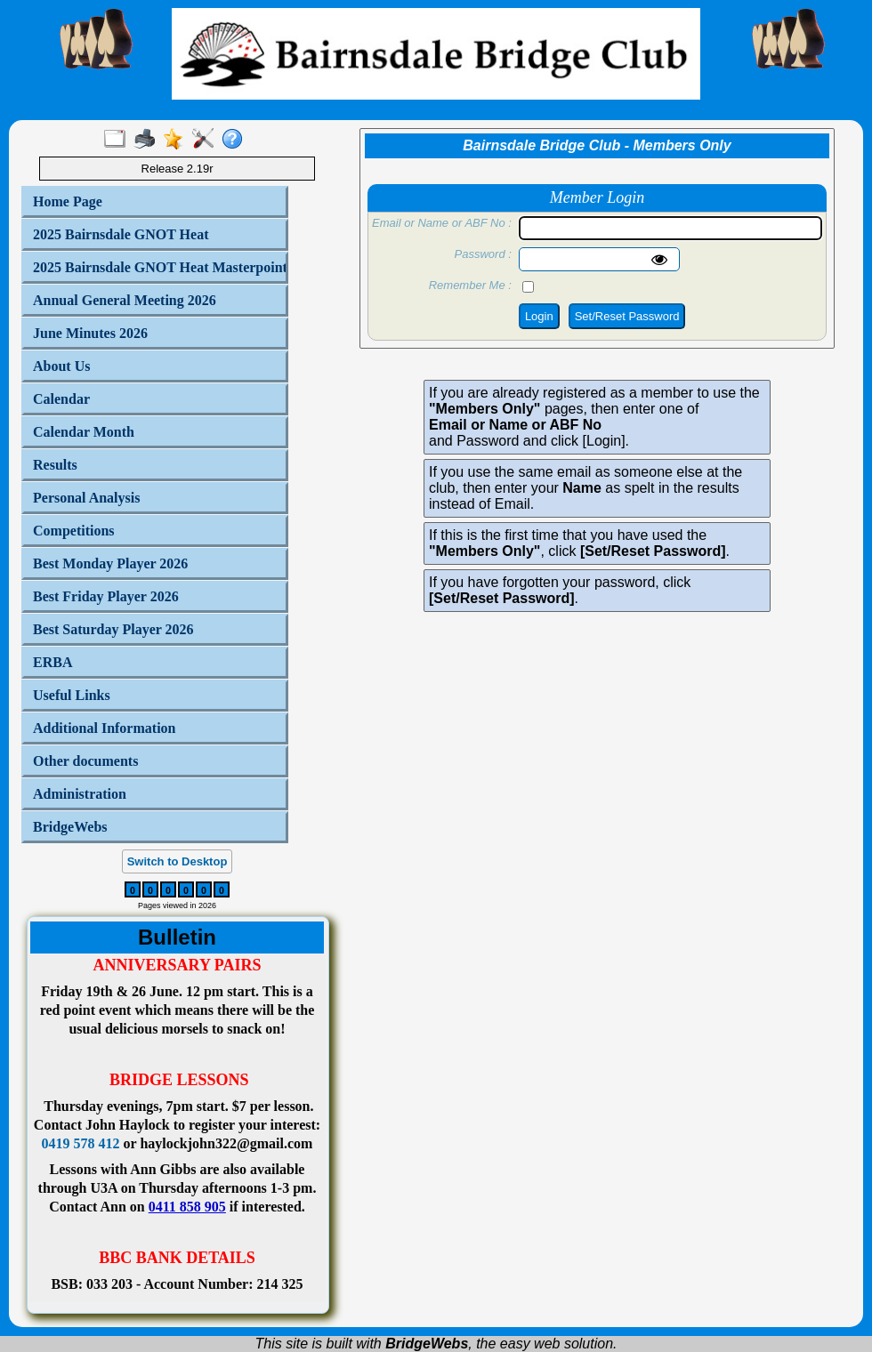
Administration (79, 793)
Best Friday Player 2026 (106, 596)
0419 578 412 (81, 1143)
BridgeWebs (70, 826)
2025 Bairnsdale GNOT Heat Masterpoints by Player (156, 267)
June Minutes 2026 (90, 333)
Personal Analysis (86, 497)
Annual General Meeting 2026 (124, 300)
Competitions (74, 530)
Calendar (61, 398)
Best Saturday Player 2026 (113, 629)
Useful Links (71, 695)
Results (55, 464)
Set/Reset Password (627, 316)
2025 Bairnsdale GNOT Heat (121, 234)
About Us (61, 366)
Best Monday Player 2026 (110, 563)
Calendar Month (83, 431)
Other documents (85, 761)
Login (539, 316)
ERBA (52, 662)
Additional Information (104, 728)
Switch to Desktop (177, 861)
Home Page (67, 201)
